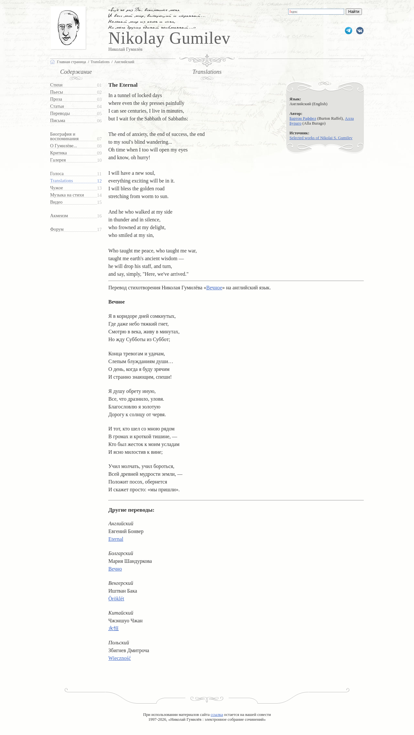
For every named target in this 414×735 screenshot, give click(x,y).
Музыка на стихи (67, 195)
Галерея (58, 160)
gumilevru (360, 31)
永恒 (113, 628)
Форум (57, 229)
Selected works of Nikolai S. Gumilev (321, 138)
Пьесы (56, 92)
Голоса (57, 173)
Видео (56, 202)
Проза (56, 99)
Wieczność (119, 658)
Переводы (60, 113)
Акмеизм (59, 215)
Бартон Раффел (302, 118)
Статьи (57, 106)
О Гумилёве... (63, 145)
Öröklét (116, 598)
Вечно (115, 569)
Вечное (214, 287)
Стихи (56, 85)
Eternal (115, 539)
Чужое (56, 187)
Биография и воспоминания (64, 136)
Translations (61, 180)
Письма (57, 120)
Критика (58, 152)
